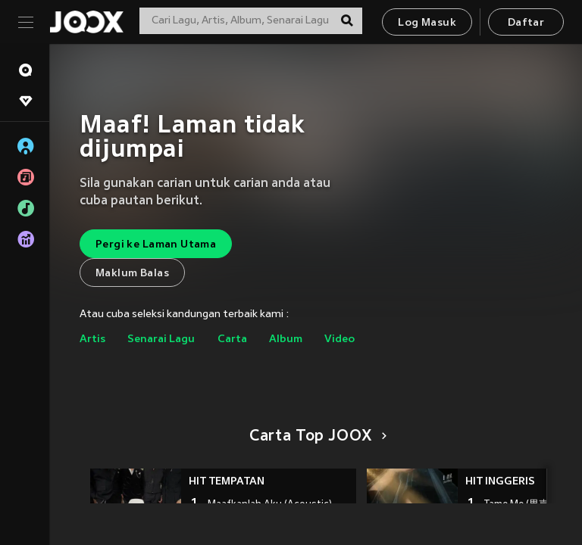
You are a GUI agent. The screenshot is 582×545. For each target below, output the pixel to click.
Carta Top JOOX (315, 436)
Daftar (526, 23)
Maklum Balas (132, 273)
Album (285, 339)
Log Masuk (427, 23)
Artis (92, 339)
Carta (232, 339)
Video (339, 339)
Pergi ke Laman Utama (155, 245)
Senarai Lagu (161, 339)
